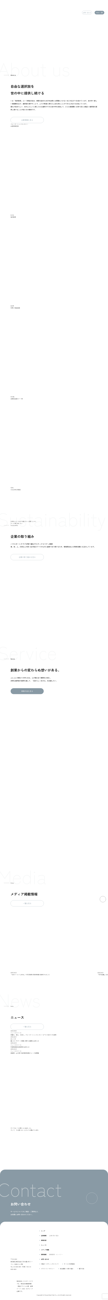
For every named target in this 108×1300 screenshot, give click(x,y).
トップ (43, 1231)
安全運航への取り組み (66, 1269)
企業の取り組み (54, 1236)
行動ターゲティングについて (50, 1264)
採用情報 (43, 1254)
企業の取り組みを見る (27, 557)
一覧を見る (27, 903)
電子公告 (81, 1269)
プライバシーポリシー (48, 1269)
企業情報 (43, 1236)
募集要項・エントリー (56, 1254)
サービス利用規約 (69, 1264)
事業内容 (43, 1240)
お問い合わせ (87, 13)
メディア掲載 (45, 1250)
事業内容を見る (27, 691)
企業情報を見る (27, 120)
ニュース (43, 1245)
